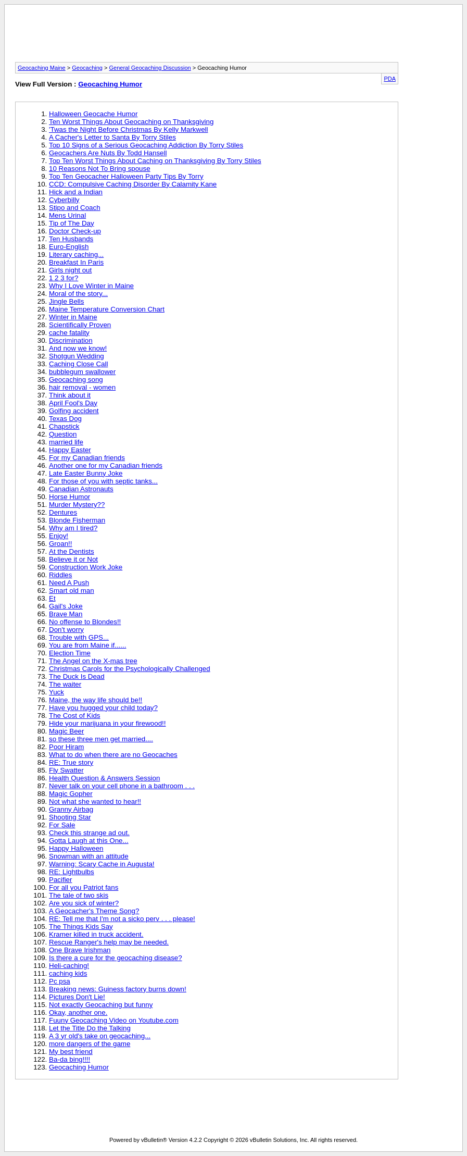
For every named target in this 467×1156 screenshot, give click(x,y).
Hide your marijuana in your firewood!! (107, 723)
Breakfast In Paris (76, 262)
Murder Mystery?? (77, 504)
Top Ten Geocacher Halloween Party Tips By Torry (126, 176)
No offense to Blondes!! (85, 622)
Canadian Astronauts (81, 489)
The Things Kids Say (81, 926)
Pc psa (59, 981)
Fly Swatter (66, 770)
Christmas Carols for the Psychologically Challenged (129, 669)
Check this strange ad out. (89, 833)
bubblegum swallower (82, 372)
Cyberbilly (64, 200)
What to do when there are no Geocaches (113, 755)
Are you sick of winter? (84, 903)
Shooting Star (70, 817)
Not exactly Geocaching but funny (101, 1005)
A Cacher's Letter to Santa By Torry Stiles (112, 137)
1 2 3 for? (63, 278)
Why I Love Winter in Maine (91, 286)
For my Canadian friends (87, 458)
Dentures (63, 512)
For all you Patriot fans (83, 887)
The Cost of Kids (74, 715)
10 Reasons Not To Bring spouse (99, 168)
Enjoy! (58, 536)
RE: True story (71, 762)
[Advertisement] (233, 36)
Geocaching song (76, 379)
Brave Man (65, 614)
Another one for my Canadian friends (105, 465)
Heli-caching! (69, 965)
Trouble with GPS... (79, 637)
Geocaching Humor (110, 84)
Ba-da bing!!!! (69, 1059)
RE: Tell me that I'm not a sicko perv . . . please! (122, 919)
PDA (390, 79)
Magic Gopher (71, 794)
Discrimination (71, 340)
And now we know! (78, 348)
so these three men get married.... (101, 739)
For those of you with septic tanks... (103, 481)
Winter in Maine (73, 317)
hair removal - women (82, 387)
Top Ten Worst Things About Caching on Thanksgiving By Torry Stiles (155, 161)
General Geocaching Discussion (150, 68)
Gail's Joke (66, 606)
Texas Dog (65, 418)
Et (52, 598)
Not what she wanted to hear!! (95, 801)
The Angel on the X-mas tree (93, 661)
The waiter (65, 684)
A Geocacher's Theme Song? (94, 911)
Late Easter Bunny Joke (86, 473)
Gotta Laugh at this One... (89, 840)
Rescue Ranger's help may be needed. (109, 942)
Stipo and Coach (74, 208)
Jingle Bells (66, 301)
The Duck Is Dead (77, 676)
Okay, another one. (78, 1012)
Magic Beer (66, 731)
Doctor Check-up (75, 231)
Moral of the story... (78, 293)
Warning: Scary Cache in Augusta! (102, 864)
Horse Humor (69, 497)
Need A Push (69, 583)
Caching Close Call (78, 364)
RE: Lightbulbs (71, 872)
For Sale (62, 825)
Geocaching (87, 68)
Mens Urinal (67, 215)
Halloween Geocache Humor (93, 114)
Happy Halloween (76, 848)
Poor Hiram (66, 747)
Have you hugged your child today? (103, 708)
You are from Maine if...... (87, 645)
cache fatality (69, 333)
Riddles (60, 575)
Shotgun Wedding (76, 356)
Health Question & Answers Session (104, 778)
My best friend (71, 1051)
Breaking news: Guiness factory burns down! (117, 989)
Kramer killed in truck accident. (96, 934)
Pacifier (60, 880)
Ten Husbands (71, 239)
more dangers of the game (89, 1044)
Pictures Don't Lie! (77, 997)
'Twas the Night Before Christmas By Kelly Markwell (128, 129)
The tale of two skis (78, 895)
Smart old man (71, 590)
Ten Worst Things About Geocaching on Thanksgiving (131, 122)
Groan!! (60, 544)
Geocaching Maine (42, 68)
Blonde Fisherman (77, 520)
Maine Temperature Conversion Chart (107, 309)
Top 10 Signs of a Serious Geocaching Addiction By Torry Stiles (146, 145)
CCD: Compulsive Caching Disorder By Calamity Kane (133, 184)
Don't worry (66, 629)
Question (63, 434)
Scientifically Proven (80, 325)
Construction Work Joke (85, 567)
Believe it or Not (73, 559)
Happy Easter (70, 450)
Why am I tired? (73, 528)
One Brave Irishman (80, 950)
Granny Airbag (71, 809)
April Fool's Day (73, 403)
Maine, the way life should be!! (95, 700)
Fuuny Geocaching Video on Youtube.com (114, 1020)
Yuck (56, 692)
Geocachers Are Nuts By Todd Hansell (108, 153)
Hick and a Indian (76, 192)
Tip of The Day (71, 223)
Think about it (70, 395)
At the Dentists (71, 551)
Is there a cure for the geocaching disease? (115, 958)
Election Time (70, 653)
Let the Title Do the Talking (90, 1028)
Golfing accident (74, 411)
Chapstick (64, 426)
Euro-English (69, 247)
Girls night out (70, 270)
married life (66, 442)
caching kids (68, 973)
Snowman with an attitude (89, 856)
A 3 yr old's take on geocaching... (99, 1036)
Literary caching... (76, 254)
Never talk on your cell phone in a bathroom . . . (122, 786)
